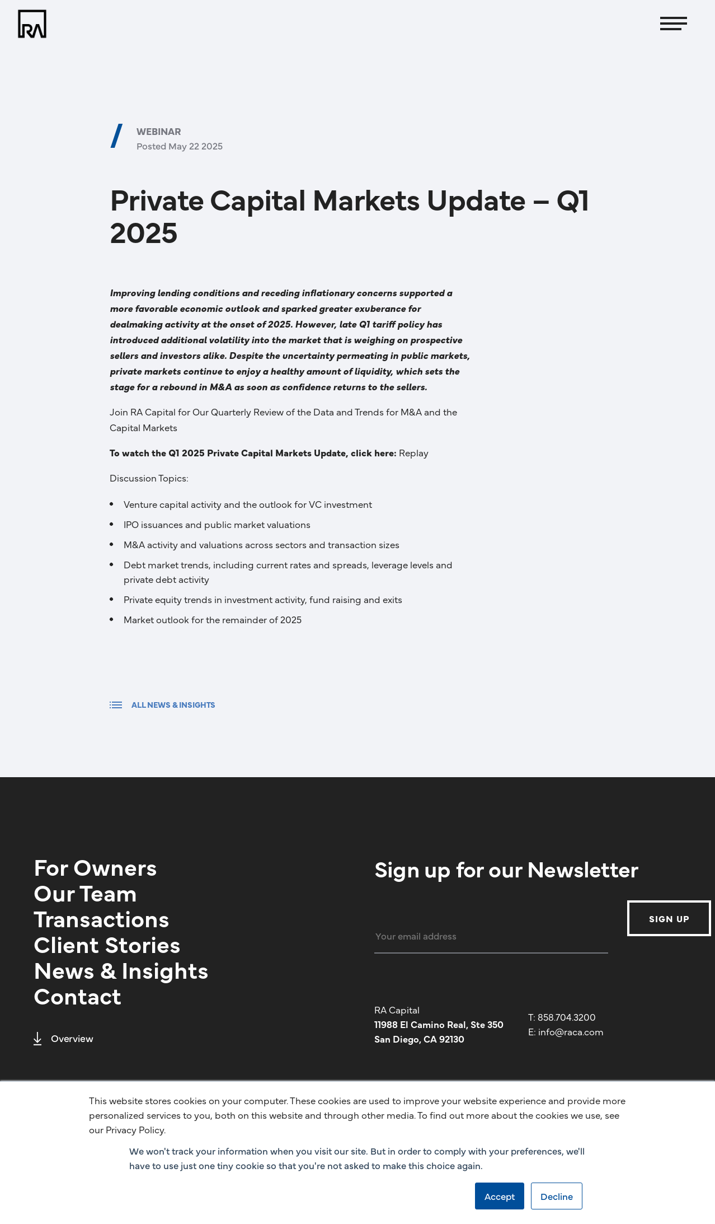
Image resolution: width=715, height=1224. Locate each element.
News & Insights (121, 968)
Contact (77, 994)
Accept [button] (499, 1196)
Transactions (102, 917)
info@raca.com (571, 1031)
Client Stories (107, 943)
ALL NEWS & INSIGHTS (162, 704)
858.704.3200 (567, 1017)
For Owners (95, 865)
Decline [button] (556, 1196)
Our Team (85, 891)
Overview (63, 1038)
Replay (414, 452)
